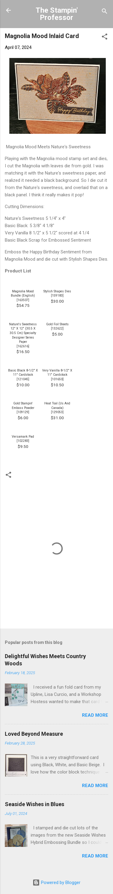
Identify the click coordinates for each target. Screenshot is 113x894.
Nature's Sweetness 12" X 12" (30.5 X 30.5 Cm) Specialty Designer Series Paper (23, 333)
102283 (22, 441)
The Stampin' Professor (57, 14)
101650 (57, 379)
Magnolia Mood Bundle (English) (23, 293)
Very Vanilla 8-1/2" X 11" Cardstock (57, 372)
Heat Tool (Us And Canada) (57, 405)
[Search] (104, 12)
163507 (22, 300)
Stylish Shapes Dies (57, 291)
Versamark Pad (23, 437)
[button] (104, 37)
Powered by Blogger (56, 882)
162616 (22, 346)
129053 (57, 412)
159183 (57, 295)
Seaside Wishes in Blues (34, 804)
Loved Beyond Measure (34, 734)
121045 (22, 379)
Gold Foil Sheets (57, 324)
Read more (95, 715)
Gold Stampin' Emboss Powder (23, 405)
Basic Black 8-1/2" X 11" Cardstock (23, 372)
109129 (22, 412)
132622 (57, 328)
